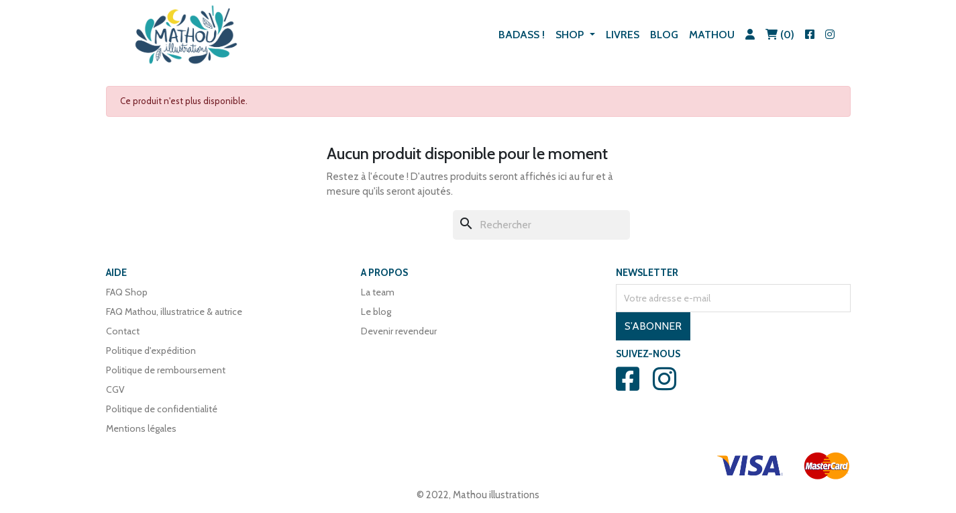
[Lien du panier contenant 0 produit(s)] (780, 35)
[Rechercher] (541, 225)
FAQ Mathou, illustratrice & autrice (174, 312)
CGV (115, 389)
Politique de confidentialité (161, 409)
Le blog (376, 312)
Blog (664, 34)
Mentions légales (141, 428)
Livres (622, 34)
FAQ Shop (127, 292)
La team (377, 292)
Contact (123, 331)
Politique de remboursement (165, 370)
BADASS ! (521, 34)
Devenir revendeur (399, 331)
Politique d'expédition (151, 350)
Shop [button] (570, 34)
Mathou (712, 34)
